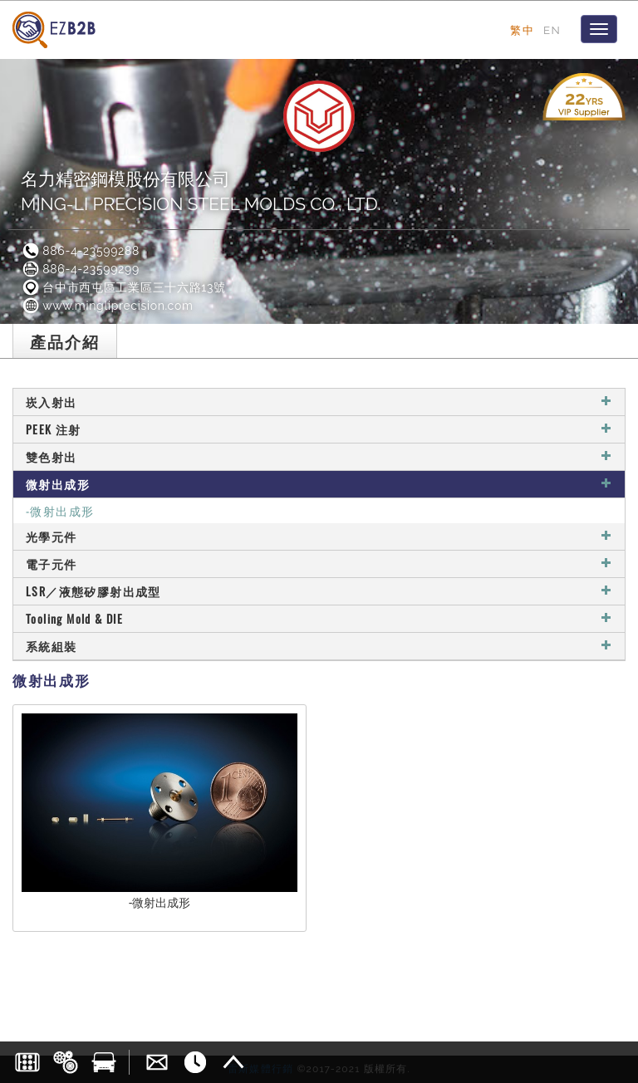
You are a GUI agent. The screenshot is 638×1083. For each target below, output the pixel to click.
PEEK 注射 (319, 429)
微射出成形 (319, 483)
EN (552, 30)
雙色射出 (319, 456)
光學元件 (319, 536)
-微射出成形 (60, 510)
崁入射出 (319, 401)
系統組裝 (319, 645)
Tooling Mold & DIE (319, 618)
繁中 (522, 30)
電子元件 (319, 563)
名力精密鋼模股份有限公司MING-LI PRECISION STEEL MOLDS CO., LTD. (201, 191)
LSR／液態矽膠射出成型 (319, 591)
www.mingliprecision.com (107, 305)
